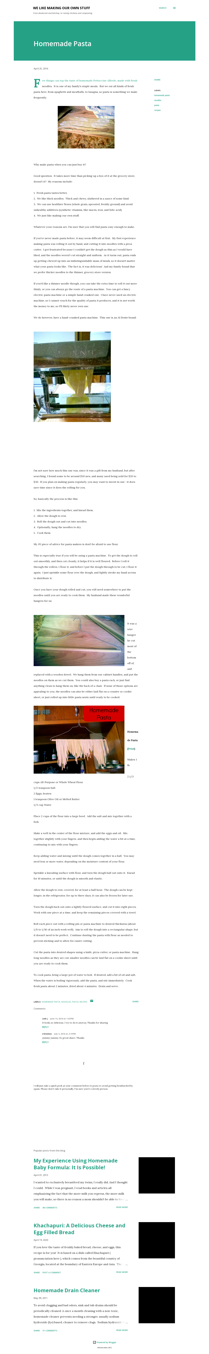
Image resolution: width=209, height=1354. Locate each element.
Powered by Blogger (104, 1342)
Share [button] (157, 79)
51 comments (50, 1330)
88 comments (50, 1207)
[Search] (162, 8)
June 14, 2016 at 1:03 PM (62, 1018)
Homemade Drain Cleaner (67, 1290)
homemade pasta (162, 95)
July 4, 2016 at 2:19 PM (65, 1033)
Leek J (45, 1018)
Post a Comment (52, 1272)
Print (131, 748)
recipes (157, 110)
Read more (122, 1207)
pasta (156, 105)
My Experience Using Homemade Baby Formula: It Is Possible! (76, 1164)
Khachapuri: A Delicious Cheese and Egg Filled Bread (79, 1229)
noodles (157, 100)
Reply (45, 1027)
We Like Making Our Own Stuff (61, 8)
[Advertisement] (82, 1114)
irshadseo (47, 1033)
